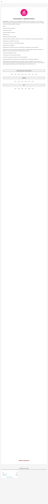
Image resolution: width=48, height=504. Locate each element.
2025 (12, 74)
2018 (36, 74)
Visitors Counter (9, 477)
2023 (19, 74)
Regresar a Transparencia (24, 460)
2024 (15, 74)
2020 (29, 74)
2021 (26, 74)
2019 (32, 74)
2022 (22, 74)
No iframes (24, 489)
